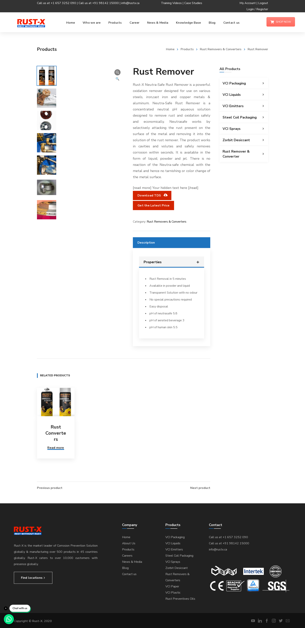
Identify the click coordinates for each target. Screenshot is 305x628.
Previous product (49, 487)
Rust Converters (55, 433)
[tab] (171, 242)
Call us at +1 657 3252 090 (228, 537)
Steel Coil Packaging (245, 117)
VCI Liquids (245, 94)
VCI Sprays (245, 129)
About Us (128, 543)
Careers (127, 556)
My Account (248, 3)
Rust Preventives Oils (180, 599)
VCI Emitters (245, 106)
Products (187, 49)
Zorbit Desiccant (245, 140)
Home (170, 49)
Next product (200, 487)
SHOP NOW (281, 22)
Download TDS (152, 195)
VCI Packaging (245, 83)
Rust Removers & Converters (220, 49)
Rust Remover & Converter (245, 154)
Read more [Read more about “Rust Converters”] (55, 448)
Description (146, 243)
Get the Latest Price (153, 205)
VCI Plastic (172, 592)
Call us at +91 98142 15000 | (100, 3)
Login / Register (257, 9)
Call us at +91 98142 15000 (229, 543)
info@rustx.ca (130, 3)
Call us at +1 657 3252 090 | (58, 3)
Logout (263, 3)
